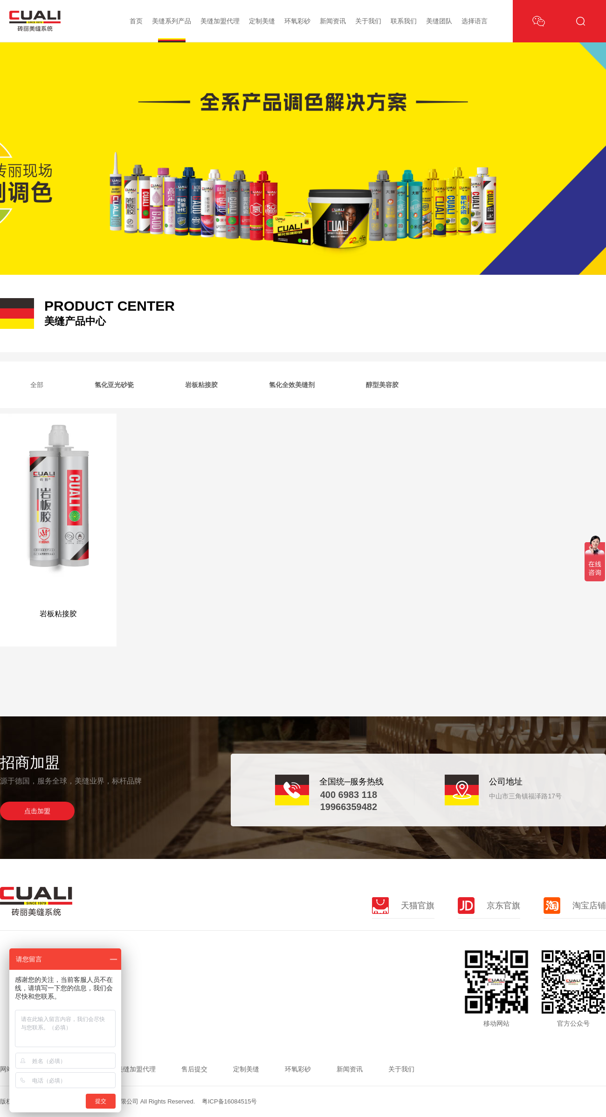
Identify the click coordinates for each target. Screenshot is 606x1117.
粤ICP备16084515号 (229, 1101)
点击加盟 (37, 811)
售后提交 (194, 1069)
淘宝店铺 (575, 905)
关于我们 (368, 21)
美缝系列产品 (171, 21)
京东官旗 (489, 905)
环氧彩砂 (297, 21)
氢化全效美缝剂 (292, 384)
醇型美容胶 (382, 384)
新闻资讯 (333, 21)
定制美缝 (262, 21)
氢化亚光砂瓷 (114, 384)
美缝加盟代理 (220, 21)
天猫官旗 (403, 905)
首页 (136, 21)
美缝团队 (439, 21)
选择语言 (474, 21)
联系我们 (404, 21)
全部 (36, 384)
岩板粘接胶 (201, 384)
